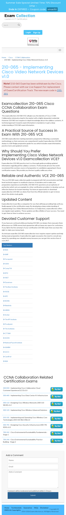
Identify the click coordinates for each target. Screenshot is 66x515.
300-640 (6, 395)
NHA (5, 250)
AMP (5, 254)
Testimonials (16, 508)
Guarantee (27, 508)
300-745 (6, 425)
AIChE (6, 292)
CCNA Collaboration (22, 57)
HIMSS (6, 310)
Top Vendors (7, 245)
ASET (6, 278)
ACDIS (6, 338)
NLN (5, 361)
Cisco (11, 57)
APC (5, 296)
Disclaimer (44, 508)
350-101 (6, 417)
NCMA (6, 301)
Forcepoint (7, 259)
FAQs (36, 508)
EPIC (5, 273)
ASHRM (6, 347)
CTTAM (6, 333)
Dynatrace (7, 282)
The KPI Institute (9, 319)
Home (4, 57)
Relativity (7, 305)
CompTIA (7, 268)
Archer (6, 315)
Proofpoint (7, 324)
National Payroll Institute (12, 343)
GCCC (6, 352)
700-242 (6, 432)
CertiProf (7, 357)
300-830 (6, 388)
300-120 (6, 410)
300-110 (6, 403)
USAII (6, 264)
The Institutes (8, 329)
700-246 (6, 440)
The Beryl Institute (10, 287)
